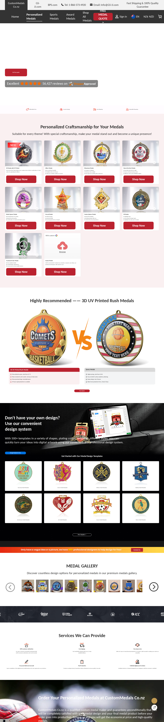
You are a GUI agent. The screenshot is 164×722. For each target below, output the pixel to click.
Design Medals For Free (24, 638)
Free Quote (82, 572)
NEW (14, 149)
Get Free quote (21, 72)
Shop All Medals (87, 16)
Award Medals (70, 16)
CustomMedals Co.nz (16, 5)
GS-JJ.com (37, 5)
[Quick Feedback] (154, 707)
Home (15, 16)
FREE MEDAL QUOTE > (102, 16)
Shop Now (23, 219)
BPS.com (52, 5)
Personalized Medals (34, 16)
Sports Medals (54, 16)
